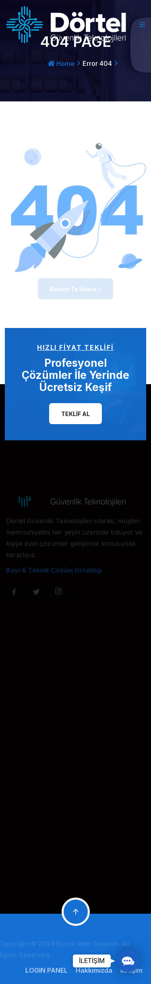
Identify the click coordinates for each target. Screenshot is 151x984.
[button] (128, 961)
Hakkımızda (95, 970)
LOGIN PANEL (48, 970)
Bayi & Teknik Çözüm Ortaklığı (54, 572)
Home (61, 63)
